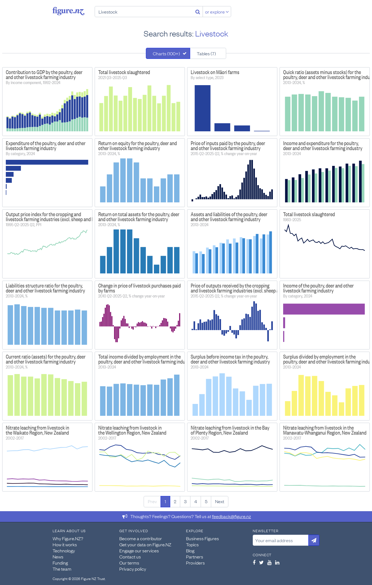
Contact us (130, 556)
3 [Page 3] (185, 501)
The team (62, 569)
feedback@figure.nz (231, 516)
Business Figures (202, 538)
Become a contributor (140, 538)
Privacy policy (132, 569)
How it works (65, 544)
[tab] (168, 53)
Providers (195, 563)
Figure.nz (68, 11)
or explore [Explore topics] (217, 12)
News (58, 556)
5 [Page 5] (206, 501)
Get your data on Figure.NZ (145, 544)
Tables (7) (206, 53)
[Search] (198, 11)
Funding (60, 563)
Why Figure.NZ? (68, 538)
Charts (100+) (166, 53)
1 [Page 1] (165, 501)
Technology (64, 550)
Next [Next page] (219, 501)
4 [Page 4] (195, 501)
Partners (194, 556)
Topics (192, 544)
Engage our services (139, 550)
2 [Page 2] (175, 501)
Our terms (129, 563)
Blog (190, 550)
